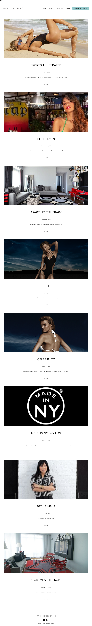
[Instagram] (47, 620)
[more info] (46, 84)
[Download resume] (80, 8)
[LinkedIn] (44, 620)
